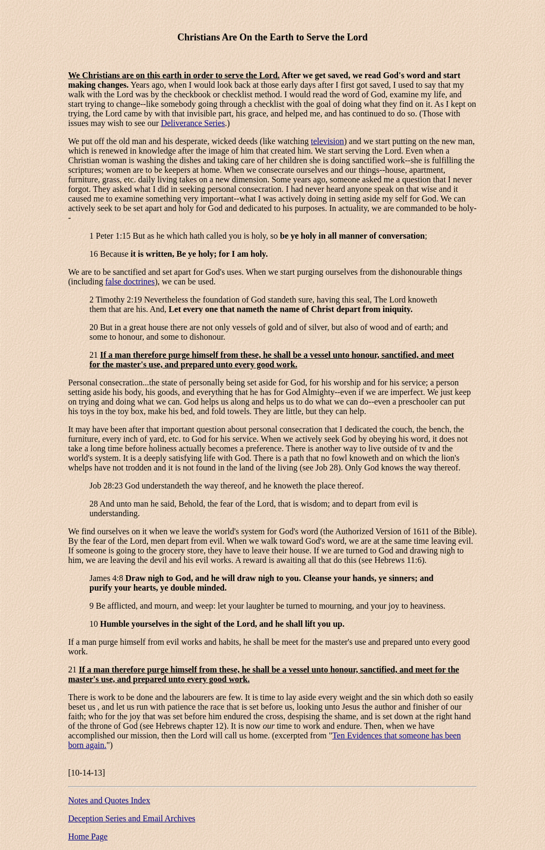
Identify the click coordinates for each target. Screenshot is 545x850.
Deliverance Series (193, 123)
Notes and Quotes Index (109, 800)
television (327, 141)
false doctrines (130, 281)
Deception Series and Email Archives (131, 818)
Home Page (88, 836)
